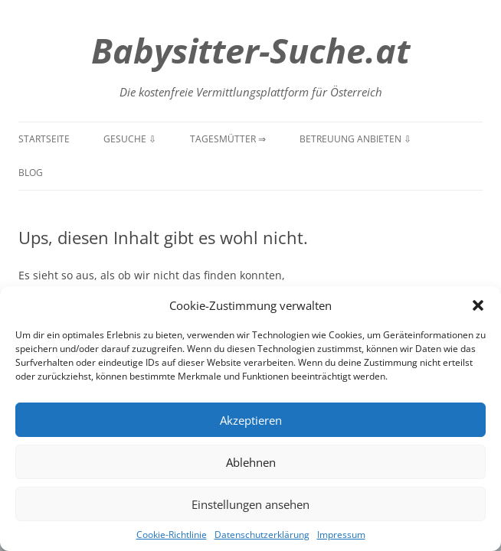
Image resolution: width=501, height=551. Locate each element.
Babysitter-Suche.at (250, 50)
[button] (478, 305)
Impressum (341, 534)
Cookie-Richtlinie (171, 534)
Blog (30, 172)
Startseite (44, 138)
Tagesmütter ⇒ (228, 138)
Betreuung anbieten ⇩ (355, 138)
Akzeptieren (251, 420)
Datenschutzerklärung (261, 534)
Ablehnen (251, 462)
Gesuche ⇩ (129, 138)
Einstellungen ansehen (250, 504)
